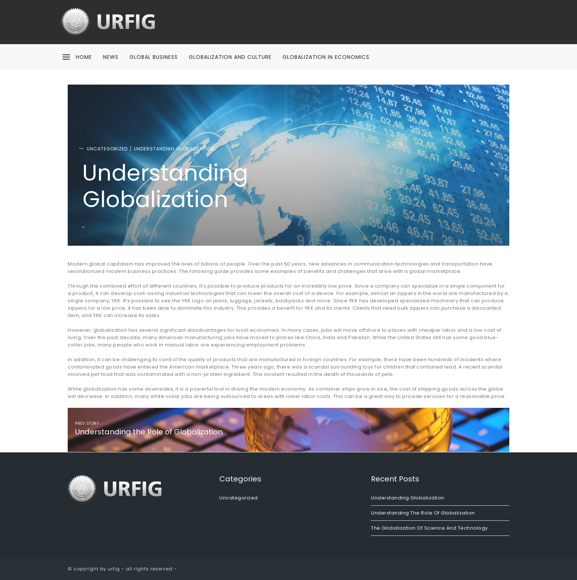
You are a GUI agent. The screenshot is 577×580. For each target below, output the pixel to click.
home (84, 57)
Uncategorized (107, 149)
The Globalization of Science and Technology (429, 527)
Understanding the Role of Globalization (423, 512)
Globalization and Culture (230, 57)
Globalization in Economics (326, 57)
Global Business (154, 57)
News (110, 57)
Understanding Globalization (174, 149)
